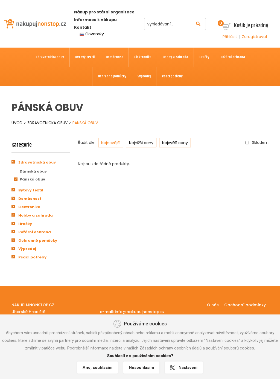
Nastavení (188, 367)
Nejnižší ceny (141, 142)
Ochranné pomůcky (37, 240)
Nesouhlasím (141, 367)
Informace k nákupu (95, 19)
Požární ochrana (34, 232)
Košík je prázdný (251, 26)
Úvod (16, 123)
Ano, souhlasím (97, 367)
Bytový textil (30, 190)
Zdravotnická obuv (47, 123)
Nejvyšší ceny (175, 142)
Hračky (25, 223)
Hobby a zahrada (35, 215)
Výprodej (27, 248)
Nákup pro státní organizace (104, 12)
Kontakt (82, 27)
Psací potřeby (32, 257)
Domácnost (30, 198)
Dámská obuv (33, 171)
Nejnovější (110, 142)
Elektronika (29, 206)
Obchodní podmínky (245, 305)
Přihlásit (230, 36)
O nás (213, 305)
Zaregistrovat (254, 36)
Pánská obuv (85, 123)
